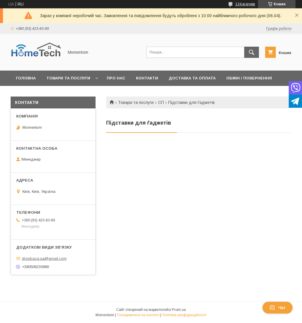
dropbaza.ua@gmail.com (44, 258)
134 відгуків (245, 4)
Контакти (147, 78)
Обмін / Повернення (249, 78)
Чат (277, 307)
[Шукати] (251, 52)
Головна (26, 78)
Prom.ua (179, 310)
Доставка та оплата (192, 78)
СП (161, 102)
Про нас (116, 78)
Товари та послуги (68, 78)
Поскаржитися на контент (138, 315)
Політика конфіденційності (184, 315)
